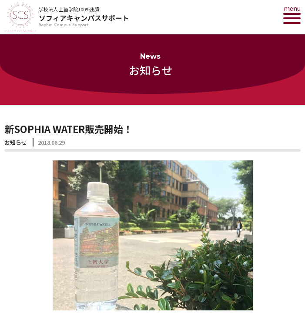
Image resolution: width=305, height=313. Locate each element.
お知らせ (15, 142)
